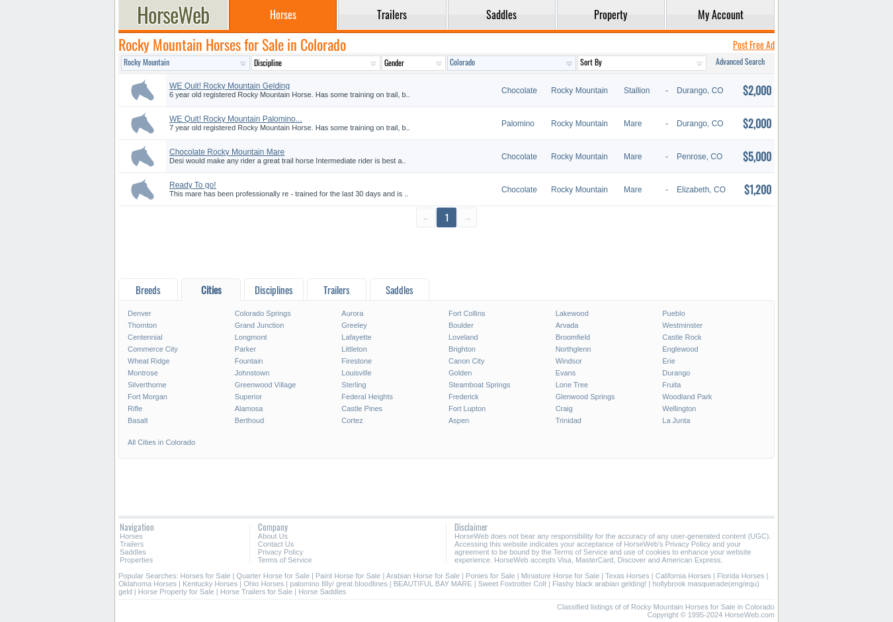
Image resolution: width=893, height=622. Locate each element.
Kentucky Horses (210, 584)
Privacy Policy (280, 552)
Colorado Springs (263, 313)
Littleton (354, 349)
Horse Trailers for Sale (256, 592)
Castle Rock (681, 337)
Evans (566, 373)
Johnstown (252, 373)
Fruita (671, 385)
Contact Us (276, 544)
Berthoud (250, 420)
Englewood (680, 349)
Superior (249, 397)
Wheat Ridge (149, 361)
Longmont (251, 337)
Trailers (132, 544)
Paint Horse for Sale (348, 576)
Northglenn (573, 349)
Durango (676, 373)
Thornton (142, 325)
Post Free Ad (754, 45)
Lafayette (356, 337)
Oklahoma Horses (147, 584)
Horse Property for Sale (176, 592)
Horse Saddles (322, 592)
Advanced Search (740, 61)
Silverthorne (147, 385)
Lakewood (572, 313)
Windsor (569, 361)
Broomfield (573, 337)
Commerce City (153, 349)
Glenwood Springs (585, 397)
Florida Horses (741, 576)
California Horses (683, 576)
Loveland (463, 337)
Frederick (463, 397)
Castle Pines (361, 408)
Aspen (458, 420)
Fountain (249, 361)
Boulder (461, 325)
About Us (273, 536)
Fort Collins (467, 313)
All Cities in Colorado (161, 442)
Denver (139, 313)
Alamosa (249, 408)
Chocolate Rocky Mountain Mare (226, 152)
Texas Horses (627, 576)
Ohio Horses (263, 584)
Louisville (356, 373)
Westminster (682, 325)
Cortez (351, 420)
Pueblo (673, 313)
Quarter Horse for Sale (273, 576)
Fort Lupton (467, 408)
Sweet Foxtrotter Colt (512, 584)
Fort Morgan (147, 397)
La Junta (676, 420)
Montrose (143, 373)
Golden (460, 373)
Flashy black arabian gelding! (599, 584)
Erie (668, 361)
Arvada (567, 325)
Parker (245, 349)
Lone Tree (572, 385)
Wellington (679, 408)
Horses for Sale (206, 576)
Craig (564, 408)
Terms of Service (285, 560)
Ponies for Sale (490, 576)
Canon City (466, 361)
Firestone (356, 361)
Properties (136, 560)
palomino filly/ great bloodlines (338, 584)
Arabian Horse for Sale (423, 576)
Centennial (145, 337)
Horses (131, 536)
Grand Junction (259, 325)
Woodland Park (687, 397)
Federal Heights (367, 397)
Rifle (135, 408)
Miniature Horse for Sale (560, 576)
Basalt (138, 420)
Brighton (462, 349)
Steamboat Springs (479, 385)
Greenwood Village (265, 385)
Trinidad (568, 420)
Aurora (352, 313)
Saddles (133, 552)
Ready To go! (192, 185)
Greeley (354, 325)
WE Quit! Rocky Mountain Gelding (229, 86)
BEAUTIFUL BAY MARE (433, 584)
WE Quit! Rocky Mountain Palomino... (235, 119)
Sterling (353, 385)
